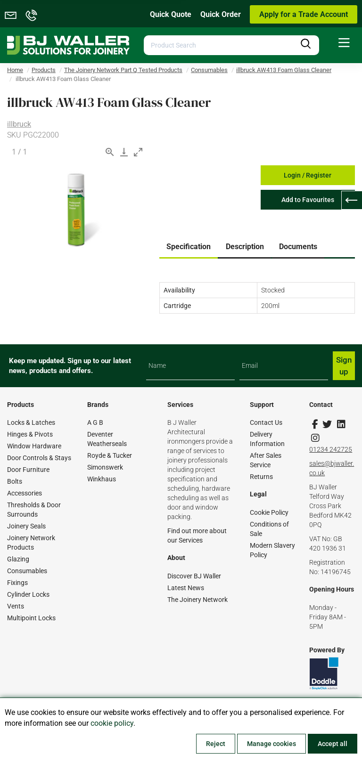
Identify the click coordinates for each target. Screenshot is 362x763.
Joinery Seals (26, 526)
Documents (298, 246)
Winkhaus (101, 479)
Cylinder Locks (28, 594)
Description (245, 246)
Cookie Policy (269, 512)
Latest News (185, 588)
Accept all (332, 743)
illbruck (19, 124)
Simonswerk (105, 467)
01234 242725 (330, 449)
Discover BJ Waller (194, 576)
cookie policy (111, 723)
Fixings (17, 582)
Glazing (18, 559)
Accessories (24, 493)
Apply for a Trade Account (303, 14)
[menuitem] (344, 43)
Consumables (27, 571)
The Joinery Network (197, 599)
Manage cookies (271, 743)
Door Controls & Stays (39, 458)
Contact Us (266, 422)
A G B (95, 422)
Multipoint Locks (31, 618)
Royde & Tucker (109, 455)
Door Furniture (28, 469)
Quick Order (220, 14)
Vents (15, 606)
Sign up (344, 365)
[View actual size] (110, 152)
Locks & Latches (31, 422)
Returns (261, 476)
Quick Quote (170, 14)
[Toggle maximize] (138, 152)
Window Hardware (34, 446)
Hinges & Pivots (30, 434)
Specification (188, 246)
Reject (215, 743)
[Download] (124, 152)
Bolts (14, 481)
